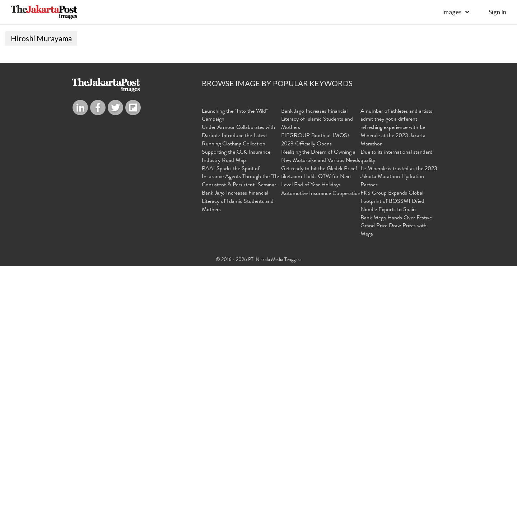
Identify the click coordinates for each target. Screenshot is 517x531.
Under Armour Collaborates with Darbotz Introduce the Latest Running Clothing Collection (238, 401)
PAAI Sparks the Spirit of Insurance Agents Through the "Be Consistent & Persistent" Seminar (240, 442)
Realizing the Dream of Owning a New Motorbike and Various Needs (320, 422)
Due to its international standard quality (396, 422)
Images (452, 12)
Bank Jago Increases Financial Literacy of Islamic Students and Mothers (238, 467)
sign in (497, 12)
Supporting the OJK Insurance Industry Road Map (236, 422)
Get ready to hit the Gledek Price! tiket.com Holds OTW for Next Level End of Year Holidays (319, 442)
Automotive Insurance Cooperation (320, 459)
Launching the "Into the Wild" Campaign (235, 380)
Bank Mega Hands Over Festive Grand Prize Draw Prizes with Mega (396, 491)
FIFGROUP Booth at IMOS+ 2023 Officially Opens (315, 405)
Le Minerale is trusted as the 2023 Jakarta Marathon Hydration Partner (398, 442)
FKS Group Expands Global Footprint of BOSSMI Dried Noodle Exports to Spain (392, 467)
